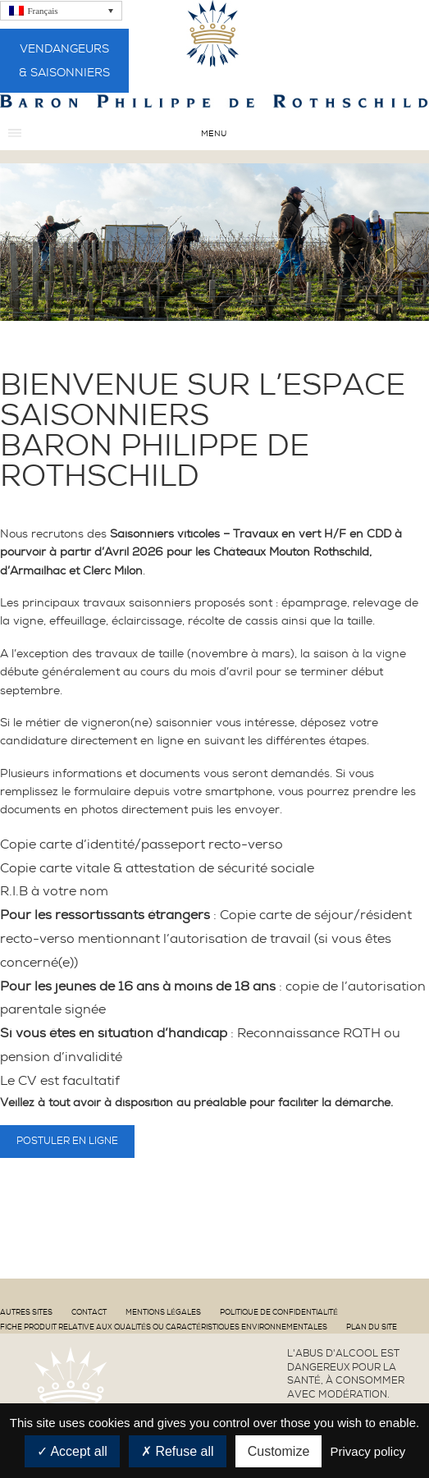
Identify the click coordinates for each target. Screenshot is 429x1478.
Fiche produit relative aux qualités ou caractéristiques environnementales (163, 1327)
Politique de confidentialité (279, 1312)
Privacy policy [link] (367, 1451)
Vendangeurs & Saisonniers (64, 60)
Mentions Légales (163, 1312)
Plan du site (371, 1327)
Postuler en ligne (67, 1140)
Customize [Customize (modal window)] (279, 1451)
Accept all (72, 1451)
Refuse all (177, 1451)
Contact (89, 1312)
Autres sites (26, 1312)
